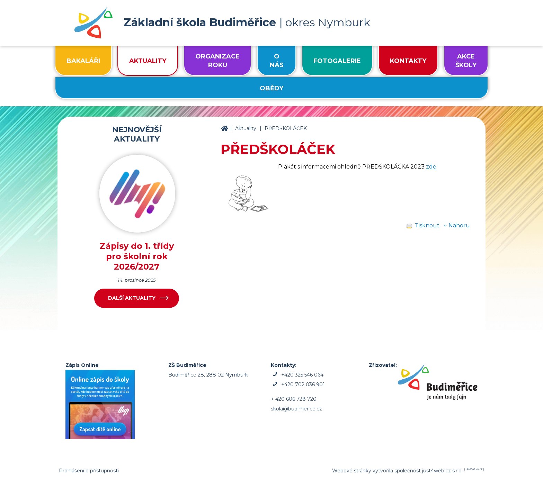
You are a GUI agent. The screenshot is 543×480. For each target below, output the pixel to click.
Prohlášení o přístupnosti (89, 471)
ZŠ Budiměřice (224, 128)
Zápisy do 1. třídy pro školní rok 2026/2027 (137, 256)
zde (431, 166)
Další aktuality (131, 298)
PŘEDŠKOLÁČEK (286, 128)
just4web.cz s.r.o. (442, 471)
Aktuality (245, 128)
